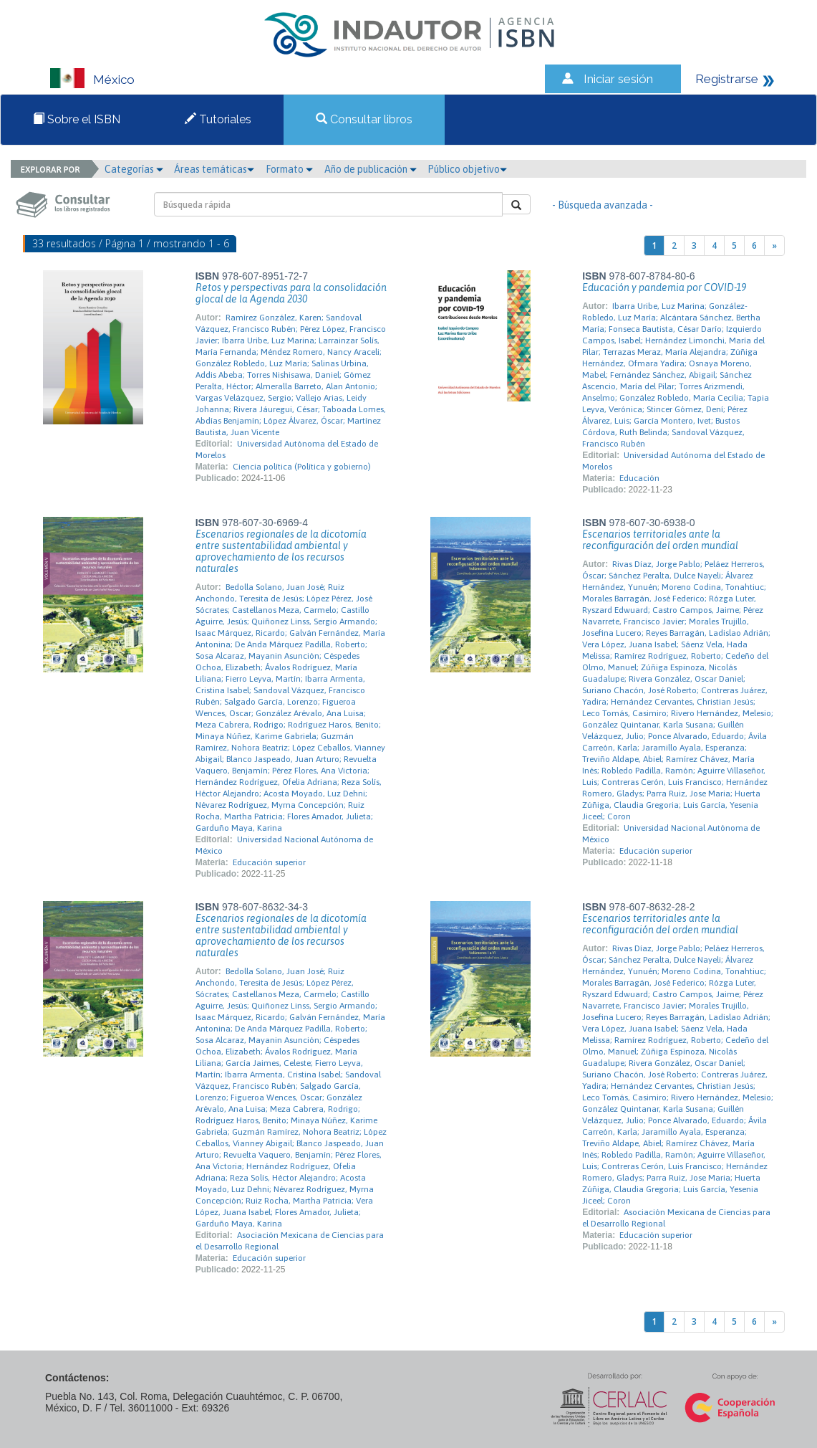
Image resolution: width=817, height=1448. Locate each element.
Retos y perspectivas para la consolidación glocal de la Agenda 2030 (291, 293)
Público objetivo (467, 169)
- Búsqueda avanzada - (602, 205)
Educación (639, 478)
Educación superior (269, 862)
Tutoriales (218, 119)
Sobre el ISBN (76, 119)
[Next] (774, 245)
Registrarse (726, 79)
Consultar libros (364, 119)
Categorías (134, 169)
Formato (289, 169)
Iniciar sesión (618, 79)
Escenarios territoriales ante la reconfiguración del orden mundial (660, 539)
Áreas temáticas (214, 169)
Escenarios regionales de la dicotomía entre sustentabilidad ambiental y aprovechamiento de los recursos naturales (281, 551)
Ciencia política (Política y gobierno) (302, 467)
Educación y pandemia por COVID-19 (664, 287)
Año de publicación (370, 169)
